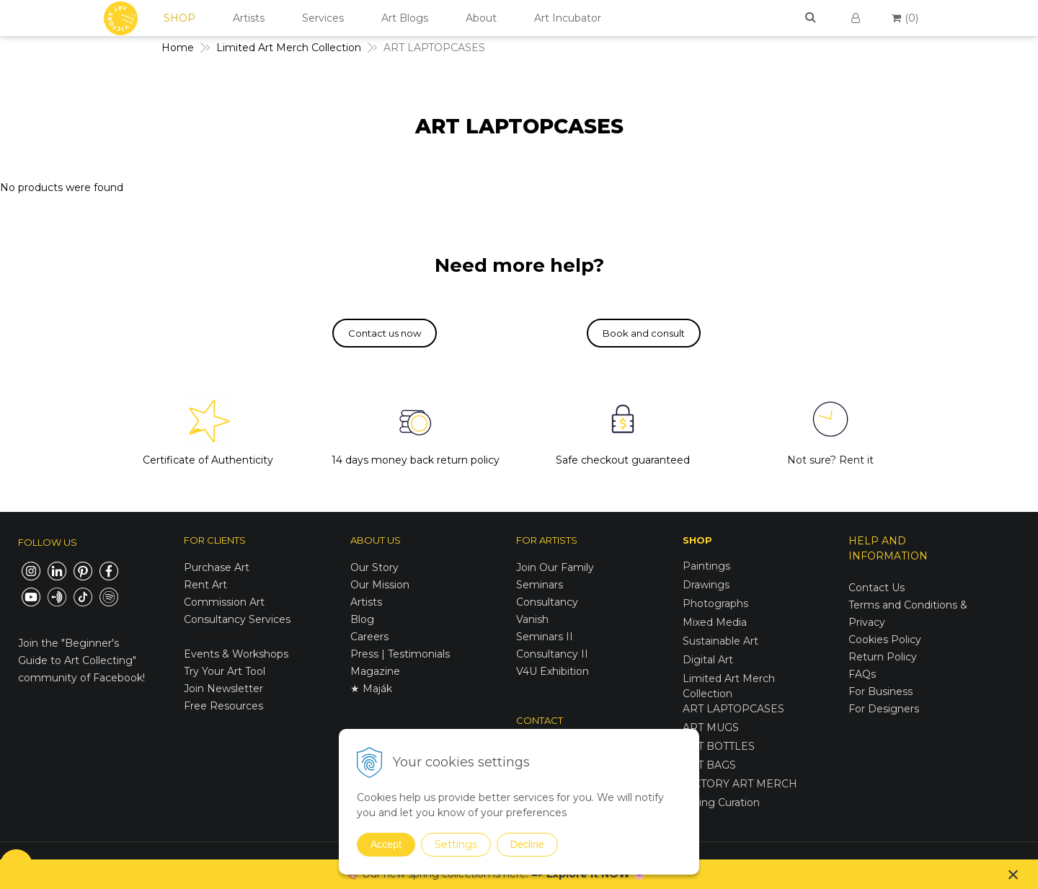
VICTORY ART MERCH (740, 783)
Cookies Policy (884, 639)
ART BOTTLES (719, 746)
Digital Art (708, 659)
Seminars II (544, 636)
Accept (386, 844)
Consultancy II (552, 653)
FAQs (862, 674)
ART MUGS (711, 727)
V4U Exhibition (552, 671)
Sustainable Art (720, 640)
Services (323, 18)
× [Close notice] (1013, 874)
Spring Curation (721, 802)
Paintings (706, 566)
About (481, 18)
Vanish (532, 619)
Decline (527, 844)
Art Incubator (567, 18)
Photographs (715, 603)
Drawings (706, 584)
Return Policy (882, 656)
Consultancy (547, 602)
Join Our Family (555, 567)
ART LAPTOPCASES (733, 708)
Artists (249, 18)
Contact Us (876, 587)
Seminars (539, 584)
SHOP (179, 18)
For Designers (883, 708)
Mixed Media (715, 622)
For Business (881, 691)
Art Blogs (404, 18)
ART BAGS (709, 764)
